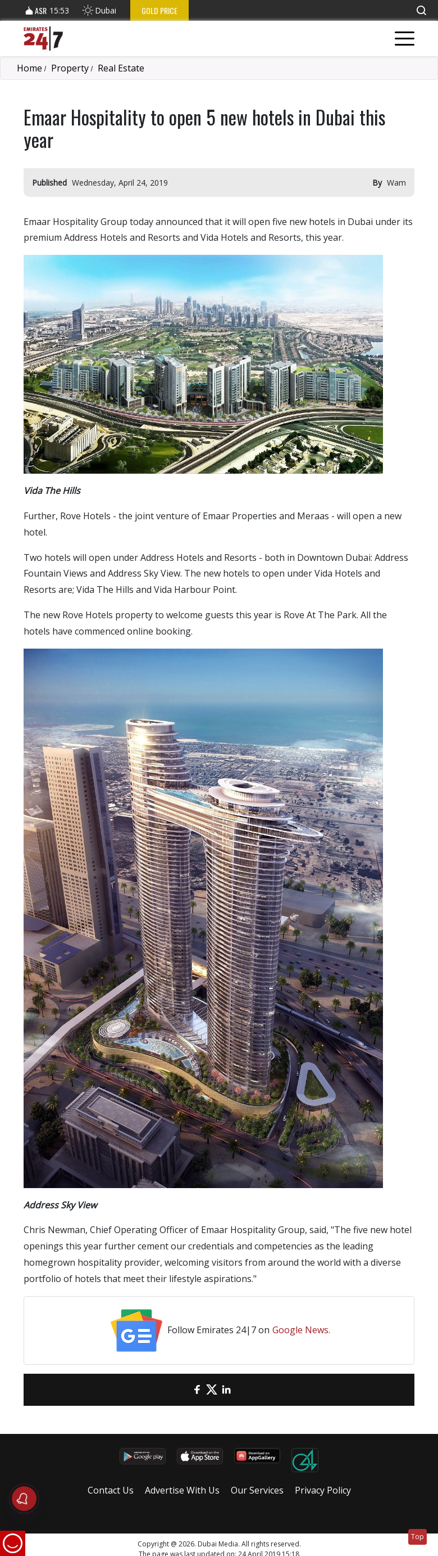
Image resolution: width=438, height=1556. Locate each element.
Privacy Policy (323, 1490)
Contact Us (111, 1490)
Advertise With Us (182, 1490)
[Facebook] (197, 1389)
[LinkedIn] (226, 1389)
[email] (182, 1389)
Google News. (301, 1330)
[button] (421, 10)
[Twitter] (211, 1389)
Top (417, 1536)
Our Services (257, 1490)
